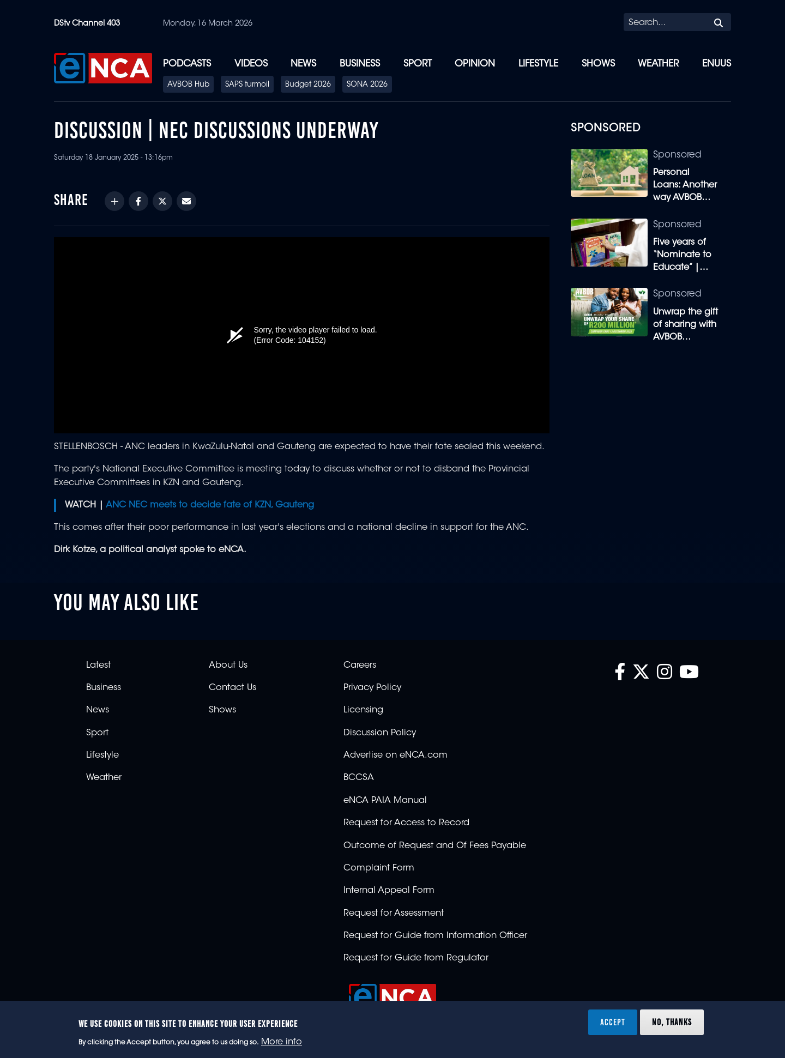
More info (281, 1042)
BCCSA (358, 777)
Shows (598, 64)
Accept (612, 1022)
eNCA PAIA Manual (385, 800)
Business (360, 64)
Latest (98, 665)
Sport (417, 64)
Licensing (363, 710)
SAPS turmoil (247, 85)
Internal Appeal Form (388, 890)
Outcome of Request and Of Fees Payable (434, 846)
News (303, 64)
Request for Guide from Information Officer (435, 936)
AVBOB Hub (188, 85)
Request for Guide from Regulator (415, 958)
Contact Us (232, 688)
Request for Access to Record (406, 823)
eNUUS (716, 64)
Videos (251, 64)
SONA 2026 (367, 85)
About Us (228, 665)
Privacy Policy (372, 688)
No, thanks (672, 1022)
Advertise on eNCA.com (395, 755)
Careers (359, 665)
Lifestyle (538, 64)
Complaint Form (378, 868)
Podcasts (187, 64)
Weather (658, 64)
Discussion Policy (379, 733)
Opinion (475, 64)
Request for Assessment (393, 913)
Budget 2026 (308, 85)
